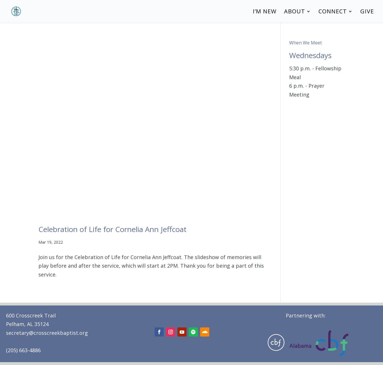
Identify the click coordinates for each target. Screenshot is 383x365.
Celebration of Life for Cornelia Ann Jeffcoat (112, 229)
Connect (332, 12)
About (294, 12)
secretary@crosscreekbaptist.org (47, 332)
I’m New (264, 12)
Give (367, 12)
